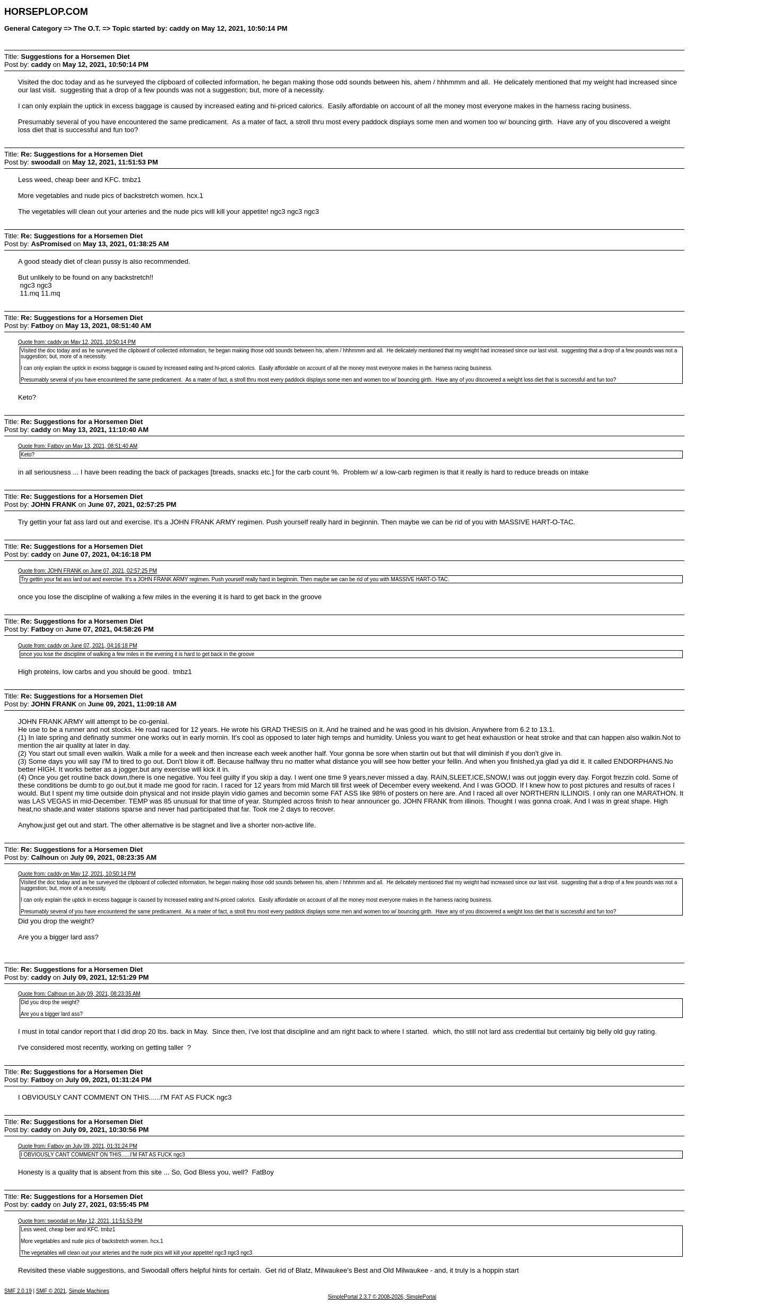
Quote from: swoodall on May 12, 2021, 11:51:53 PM (80, 1221)
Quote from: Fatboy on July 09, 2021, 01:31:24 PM (77, 1146)
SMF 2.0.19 (18, 1291)
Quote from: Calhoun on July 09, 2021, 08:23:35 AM (79, 994)
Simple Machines (89, 1291)
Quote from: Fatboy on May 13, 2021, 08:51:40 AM (77, 446)
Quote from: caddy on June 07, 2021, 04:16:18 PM (77, 646)
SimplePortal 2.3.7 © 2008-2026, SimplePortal (382, 1297)
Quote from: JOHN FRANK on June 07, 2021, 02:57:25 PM (87, 571)
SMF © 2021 (51, 1291)
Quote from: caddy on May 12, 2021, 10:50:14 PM (77, 342)
